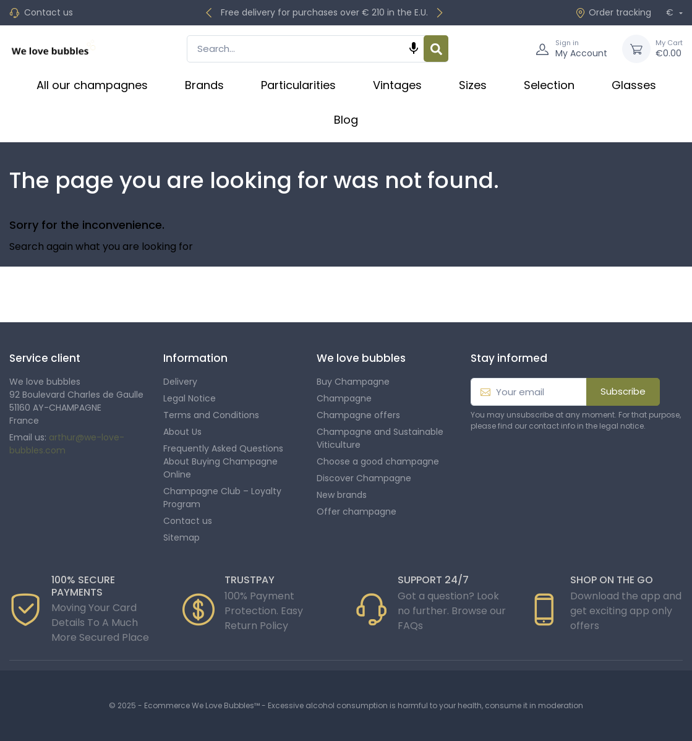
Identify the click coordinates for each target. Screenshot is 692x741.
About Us (182, 432)
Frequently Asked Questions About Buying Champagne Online (223, 461)
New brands (342, 495)
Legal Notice (189, 398)
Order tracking (613, 12)
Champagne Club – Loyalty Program (222, 497)
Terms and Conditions (211, 415)
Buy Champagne (353, 381)
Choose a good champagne (378, 461)
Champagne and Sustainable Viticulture (380, 438)
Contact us (48, 12)
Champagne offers (358, 415)
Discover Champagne (364, 478)
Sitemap (181, 537)
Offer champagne (356, 511)
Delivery (180, 381)
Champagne (344, 398)
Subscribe (623, 391)
